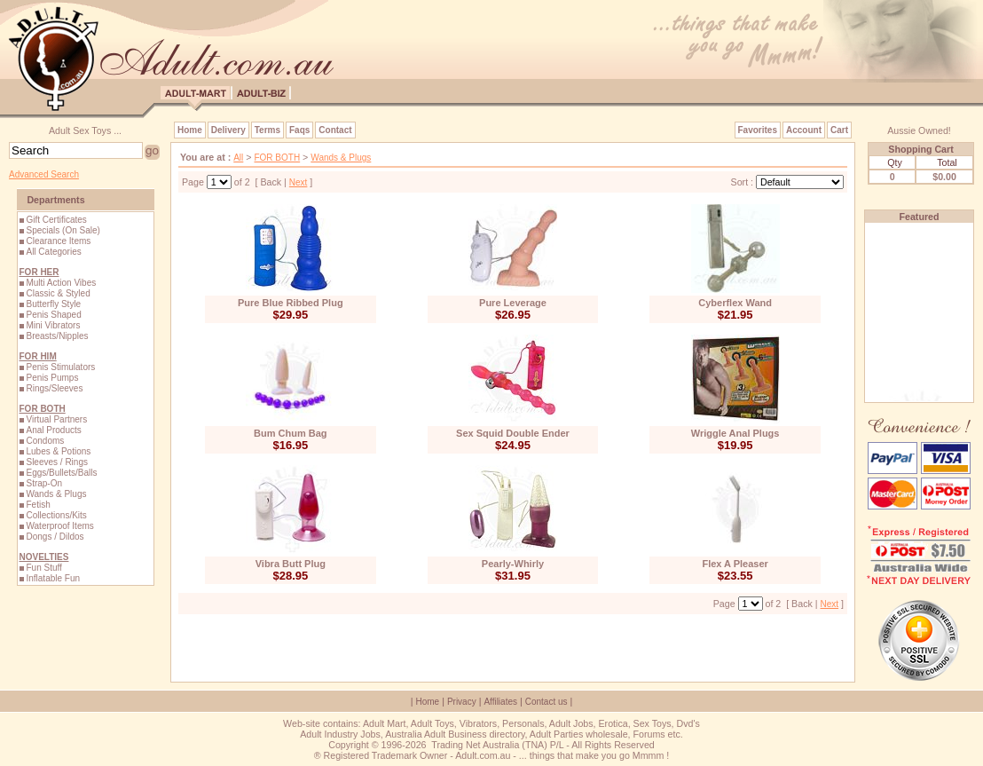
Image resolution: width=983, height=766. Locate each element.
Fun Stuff (43, 568)
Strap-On (44, 483)
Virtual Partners (56, 419)
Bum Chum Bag (290, 433)
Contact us (546, 702)
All (238, 157)
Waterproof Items (59, 526)
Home (189, 130)
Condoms (45, 441)
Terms (267, 130)
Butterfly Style (53, 304)
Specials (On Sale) (62, 230)
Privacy (461, 702)
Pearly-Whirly (513, 563)
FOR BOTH (277, 157)
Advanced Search (44, 174)
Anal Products (53, 430)
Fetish (38, 504)
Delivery (228, 130)
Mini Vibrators (53, 325)
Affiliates (500, 702)
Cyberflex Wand (735, 302)
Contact (334, 130)
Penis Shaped (53, 315)
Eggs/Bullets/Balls (61, 473)
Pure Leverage (513, 302)
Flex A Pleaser (734, 563)
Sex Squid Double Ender (513, 433)
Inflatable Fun (53, 578)
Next (298, 182)
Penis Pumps (52, 378)
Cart (839, 130)
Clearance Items (58, 241)
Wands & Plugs (56, 494)
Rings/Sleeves (54, 388)
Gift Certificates (56, 220)
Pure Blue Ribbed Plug (290, 302)
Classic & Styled (58, 293)
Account (804, 130)
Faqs (299, 130)
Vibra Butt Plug (291, 563)
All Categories (53, 252)
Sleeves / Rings (56, 462)
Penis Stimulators (60, 367)
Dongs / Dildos (54, 536)
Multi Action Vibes (61, 283)
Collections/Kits (56, 515)
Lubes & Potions (58, 451)
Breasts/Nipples (57, 336)
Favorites (757, 130)
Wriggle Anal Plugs (735, 433)
